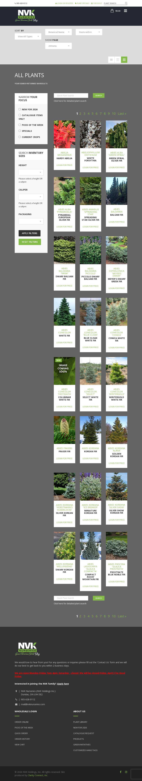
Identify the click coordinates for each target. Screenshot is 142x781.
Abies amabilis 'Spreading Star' (90, 212)
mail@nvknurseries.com (33, 704)
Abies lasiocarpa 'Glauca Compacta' (90, 568)
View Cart (20, 744)
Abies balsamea (116, 210)
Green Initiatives (82, 744)
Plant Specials (82, 3)
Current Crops (29, 137)
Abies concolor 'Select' (90, 392)
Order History (22, 738)
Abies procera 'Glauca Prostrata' (116, 567)
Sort (19, 30)
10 (113, 113)
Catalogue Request (83, 733)
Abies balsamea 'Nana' (64, 271)
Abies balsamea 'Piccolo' (90, 271)
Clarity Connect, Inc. (38, 775)
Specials (25, 130)
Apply (29, 233)
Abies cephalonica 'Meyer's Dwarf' (116, 272)
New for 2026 (28, 109)
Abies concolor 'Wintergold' (116, 392)
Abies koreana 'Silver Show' (116, 506)
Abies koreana (90, 448)
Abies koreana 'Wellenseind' (64, 565)
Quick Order (21, 733)
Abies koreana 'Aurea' (116, 449)
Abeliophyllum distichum (90, 153)
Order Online (22, 722)
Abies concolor (64, 331)
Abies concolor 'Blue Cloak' (90, 332)
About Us (79, 711)
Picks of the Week (31, 124)
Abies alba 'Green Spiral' (117, 153)
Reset (30, 241)
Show (51, 39)
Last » (122, 113)
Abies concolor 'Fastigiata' (64, 392)
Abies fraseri (64, 448)
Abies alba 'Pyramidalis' (64, 210)
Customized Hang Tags (85, 750)
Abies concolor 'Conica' (116, 332)
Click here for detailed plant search (70, 100)
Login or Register (64, 3)
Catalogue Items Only (31, 117)
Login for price (64, 165)
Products (78, 738)
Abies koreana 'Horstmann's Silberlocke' (64, 507)
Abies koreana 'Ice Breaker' (90, 506)
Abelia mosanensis (64, 153)
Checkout (96, 3)
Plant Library (80, 722)
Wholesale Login (26, 711)
